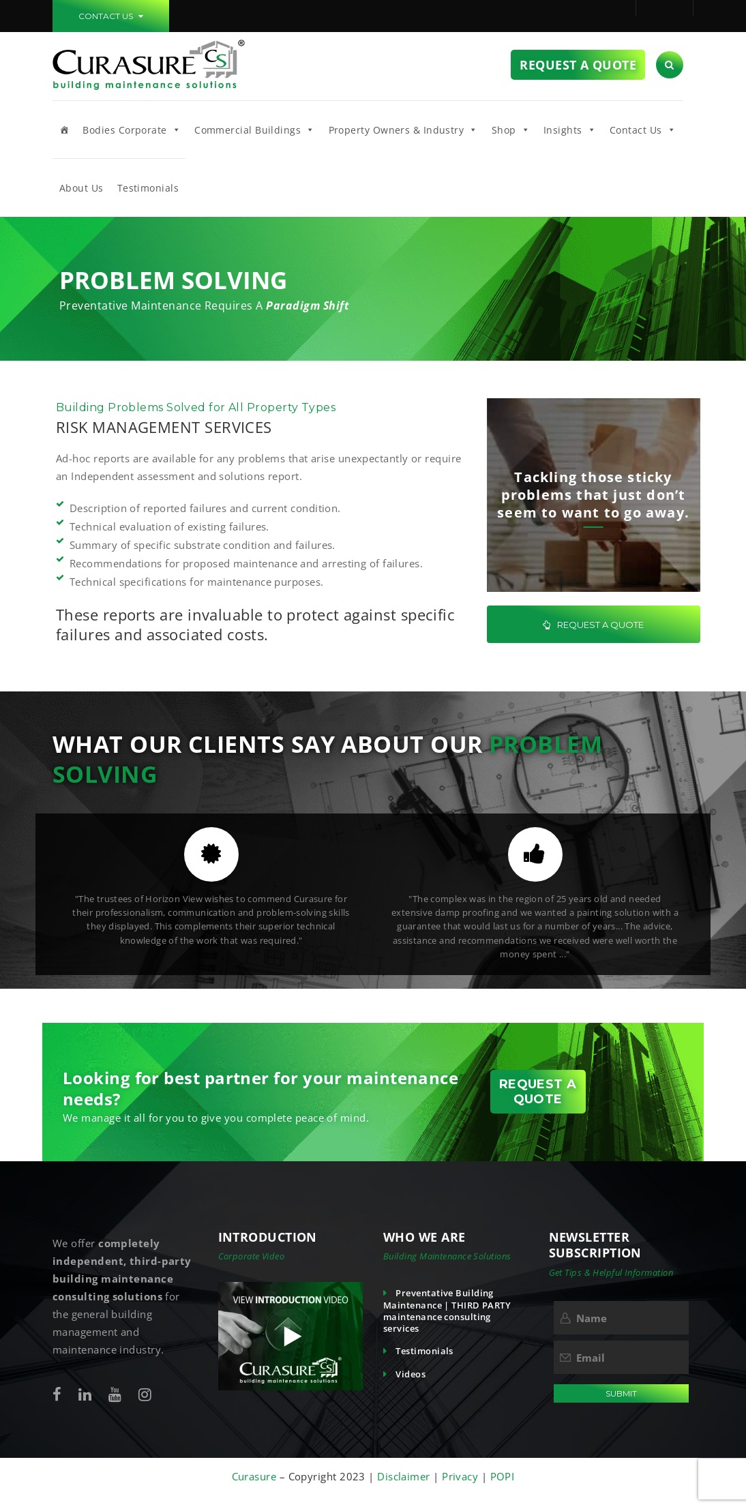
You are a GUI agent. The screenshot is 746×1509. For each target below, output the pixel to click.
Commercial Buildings (254, 129)
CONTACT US (110, 16)
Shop (511, 129)
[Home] (64, 129)
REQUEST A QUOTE (593, 624)
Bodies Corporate (132, 129)
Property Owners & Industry (403, 129)
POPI (502, 1476)
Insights (569, 129)
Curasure (256, 1476)
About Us (81, 187)
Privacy (461, 1476)
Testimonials (148, 187)
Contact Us (643, 129)
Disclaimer (403, 1476)
